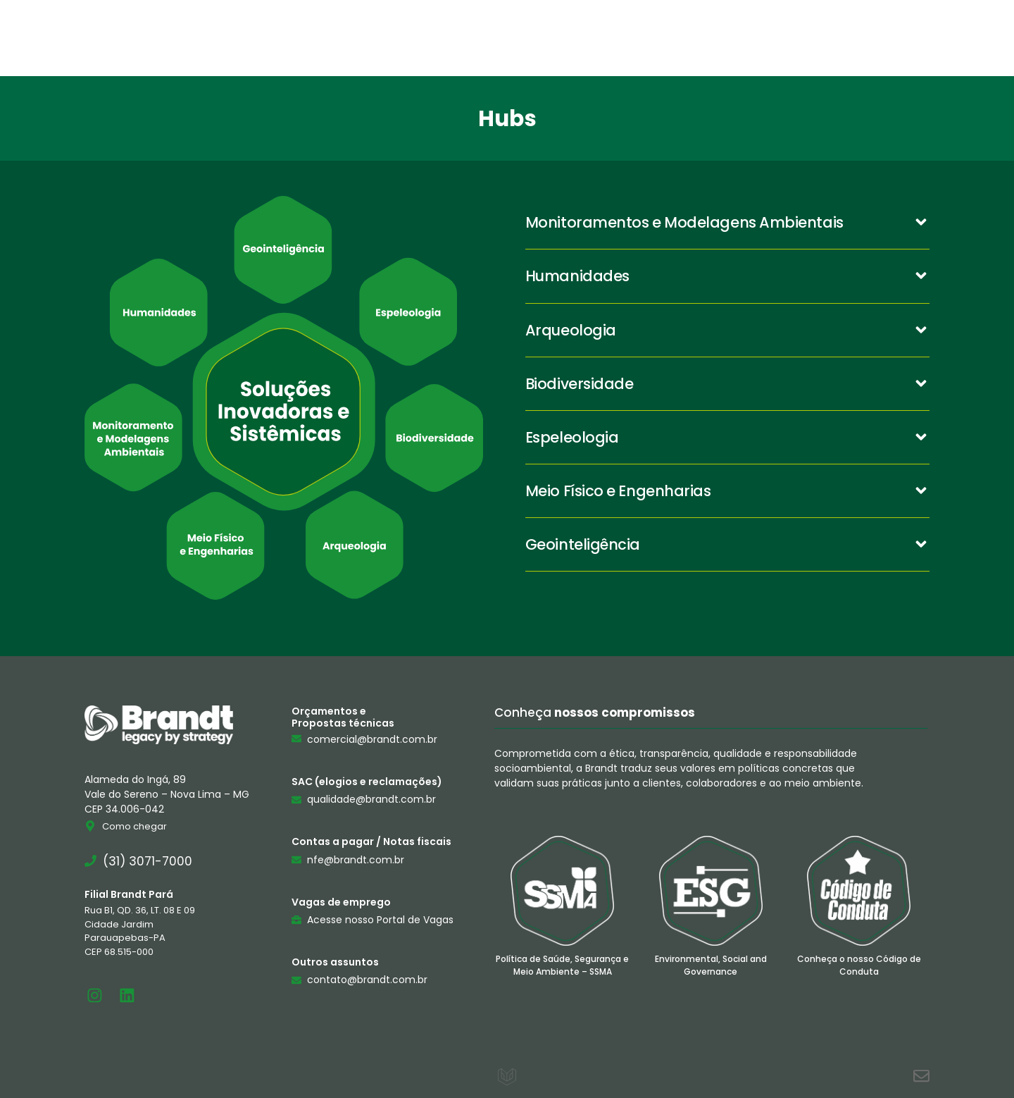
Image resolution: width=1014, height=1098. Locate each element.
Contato (723, 37)
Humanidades (577, 276)
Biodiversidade (579, 384)
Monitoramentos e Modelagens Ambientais (684, 222)
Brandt (443, 37)
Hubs (633, 37)
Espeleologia (572, 437)
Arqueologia (570, 330)
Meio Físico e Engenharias (618, 491)
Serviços (542, 37)
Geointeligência (582, 544)
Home (356, 37)
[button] (727, 222)
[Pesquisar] (988, 37)
